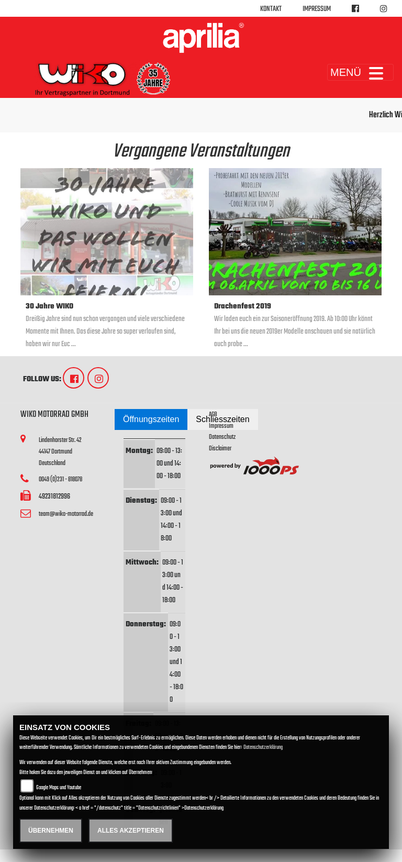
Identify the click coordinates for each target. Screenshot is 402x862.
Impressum (317, 9)
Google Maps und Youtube (58, 787)
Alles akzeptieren (130, 830)
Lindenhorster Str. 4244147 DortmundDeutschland (60, 451)
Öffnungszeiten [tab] (151, 419)
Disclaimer (220, 448)
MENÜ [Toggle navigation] (360, 72)
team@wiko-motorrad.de (66, 514)
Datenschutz (222, 437)
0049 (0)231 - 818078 (60, 479)
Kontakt (271, 9)
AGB (213, 414)
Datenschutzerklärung (263, 747)
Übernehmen (50, 830)
